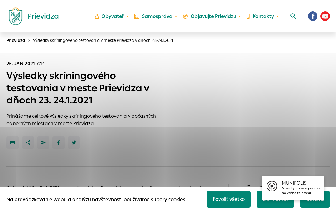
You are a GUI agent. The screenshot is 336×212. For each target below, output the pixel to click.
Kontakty (260, 16)
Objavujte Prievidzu (209, 16)
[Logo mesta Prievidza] (31, 16)
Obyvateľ (109, 16)
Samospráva (153, 16)
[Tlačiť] (12, 142)
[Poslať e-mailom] (43, 142)
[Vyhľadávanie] (293, 16)
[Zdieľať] (28, 142)
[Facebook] (312, 16)
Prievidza (15, 40)
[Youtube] (325, 16)
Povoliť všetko (229, 199)
